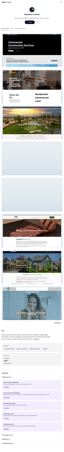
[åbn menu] (61, 2)
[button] (32, 50)
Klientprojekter (5, 28)
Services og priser (20, 28)
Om (12, 28)
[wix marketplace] (6, 2)
